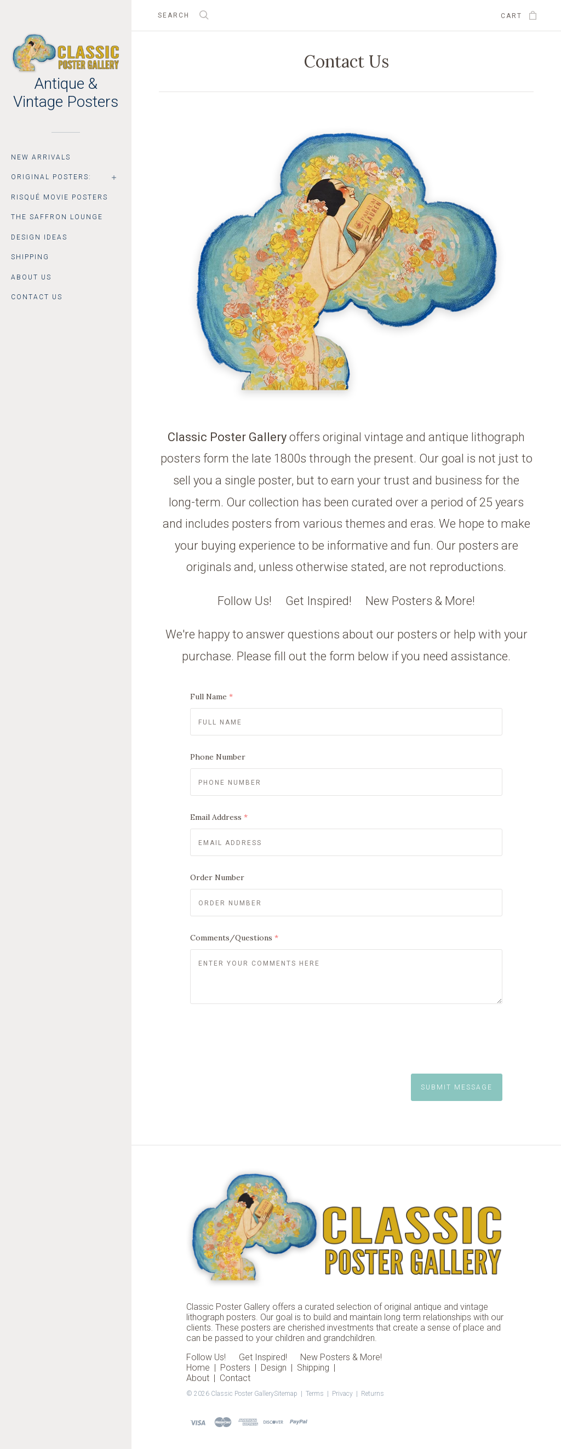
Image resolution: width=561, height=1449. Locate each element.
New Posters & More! (420, 601)
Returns (372, 1393)
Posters (235, 1367)
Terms (315, 1393)
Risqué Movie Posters (59, 197)
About (197, 1378)
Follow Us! (244, 601)
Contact (235, 1378)
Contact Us (36, 297)
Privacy (342, 1393)
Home (198, 1367)
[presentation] (273, 1041)
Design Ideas (39, 237)
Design (274, 1367)
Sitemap (285, 1393)
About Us (31, 277)
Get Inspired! (318, 601)
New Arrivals (41, 157)
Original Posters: (51, 177)
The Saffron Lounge (57, 217)
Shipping (30, 257)
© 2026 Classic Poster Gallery (230, 1393)
